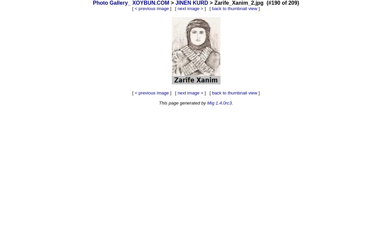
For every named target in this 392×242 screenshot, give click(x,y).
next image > (190, 8)
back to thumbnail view (234, 8)
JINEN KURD (192, 3)
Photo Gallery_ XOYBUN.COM (131, 3)
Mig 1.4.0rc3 (219, 103)
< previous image (152, 8)
